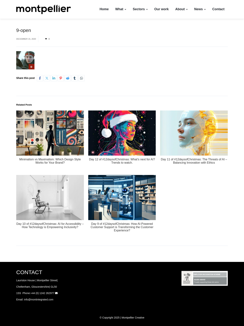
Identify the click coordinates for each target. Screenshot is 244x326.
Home (104, 9)
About (181, 9)
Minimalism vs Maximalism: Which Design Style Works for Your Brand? (50, 161)
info (26, 299)
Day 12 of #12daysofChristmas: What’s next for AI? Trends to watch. (122, 161)
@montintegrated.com (40, 299)
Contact (218, 9)
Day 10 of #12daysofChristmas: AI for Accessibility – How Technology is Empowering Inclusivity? (50, 225)
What (120, 9)
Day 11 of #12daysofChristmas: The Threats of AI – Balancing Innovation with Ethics (194, 161)
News (200, 9)
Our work (161, 9)
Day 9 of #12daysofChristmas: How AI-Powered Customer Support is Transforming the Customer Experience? (122, 227)
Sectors (140, 9)
